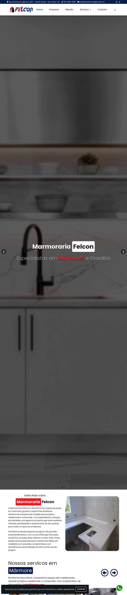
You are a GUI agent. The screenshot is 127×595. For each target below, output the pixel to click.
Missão (69, 9)
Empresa (54, 9)
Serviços (85, 9)
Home (39, 9)
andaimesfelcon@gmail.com (92, 2)
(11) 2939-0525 (70, 2)
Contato (102, 9)
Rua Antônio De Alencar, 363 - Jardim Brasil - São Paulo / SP (34, 2)
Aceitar (81, 589)
